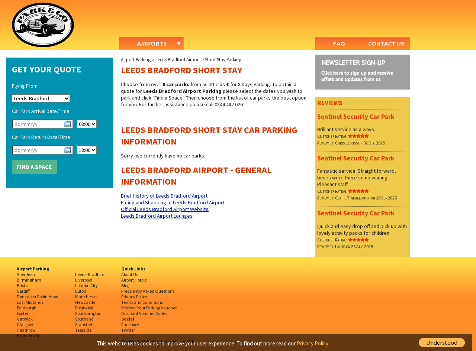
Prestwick (84, 308)
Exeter (22, 313)
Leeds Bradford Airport (177, 59)
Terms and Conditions (142, 302)
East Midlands (30, 302)
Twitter (128, 330)
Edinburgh (26, 308)
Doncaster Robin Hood (37, 296)
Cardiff (23, 291)
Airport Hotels (134, 280)
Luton (80, 291)
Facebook (130, 324)
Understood (441, 343)
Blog (125, 285)
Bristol (23, 285)
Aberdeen (26, 274)
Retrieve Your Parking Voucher (149, 308)
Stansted (83, 324)
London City (86, 285)
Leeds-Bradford (89, 274)
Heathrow (26, 330)
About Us (129, 274)
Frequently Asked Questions (147, 291)
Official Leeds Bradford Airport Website (165, 209)
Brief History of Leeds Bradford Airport (164, 195)
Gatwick (25, 319)
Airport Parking (136, 59)
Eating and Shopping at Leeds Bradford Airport (173, 202)
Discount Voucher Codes (144, 313)
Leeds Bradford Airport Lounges (157, 215)
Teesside (83, 330)
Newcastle (85, 302)
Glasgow (25, 324)
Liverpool (83, 280)
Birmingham (29, 280)
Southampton (88, 313)
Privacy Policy (134, 296)
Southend (84, 319)
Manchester (86, 296)
